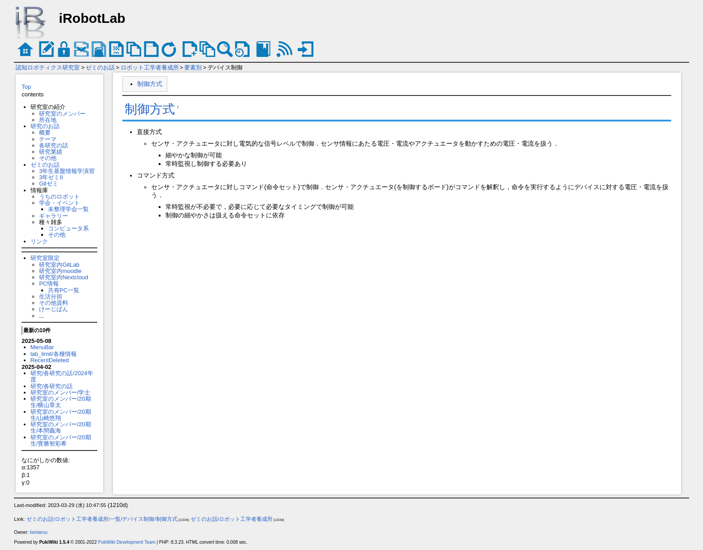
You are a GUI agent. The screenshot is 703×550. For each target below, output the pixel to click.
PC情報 (49, 283)
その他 (47, 158)
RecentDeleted (49, 360)
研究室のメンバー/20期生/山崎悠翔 (60, 414)
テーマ (47, 139)
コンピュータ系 (68, 228)
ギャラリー (53, 215)
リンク (39, 241)
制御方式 (149, 83)
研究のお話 (45, 126)
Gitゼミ (48, 183)
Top (26, 86)
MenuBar (42, 347)
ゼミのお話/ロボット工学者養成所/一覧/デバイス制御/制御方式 (102, 519)
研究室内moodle (60, 271)
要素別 (193, 67)
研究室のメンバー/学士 (60, 392)
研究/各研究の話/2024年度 (61, 376)
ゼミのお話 (100, 67)
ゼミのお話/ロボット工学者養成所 (232, 519)
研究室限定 (45, 258)
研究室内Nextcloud (63, 277)
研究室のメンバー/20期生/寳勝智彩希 (60, 440)
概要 (45, 132)
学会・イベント (59, 202)
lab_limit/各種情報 (53, 354)
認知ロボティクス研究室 (48, 67)
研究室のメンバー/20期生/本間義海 (60, 427)
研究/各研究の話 (51, 386)
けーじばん (53, 309)
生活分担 (50, 296)
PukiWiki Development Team (127, 542)
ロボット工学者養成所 (150, 67)
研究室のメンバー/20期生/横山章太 (60, 401)
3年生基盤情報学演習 (67, 171)
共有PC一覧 (63, 290)
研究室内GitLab (59, 264)
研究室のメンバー (62, 113)
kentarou (39, 532)
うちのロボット (59, 196)
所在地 (47, 120)
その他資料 (53, 302)
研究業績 (50, 151)
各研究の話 (53, 145)
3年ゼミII (51, 177)
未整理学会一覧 (68, 209)
